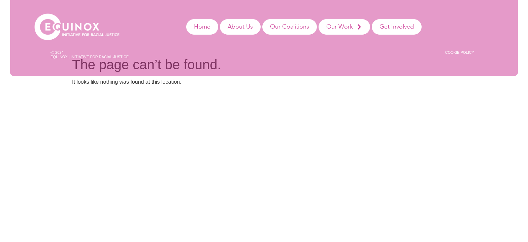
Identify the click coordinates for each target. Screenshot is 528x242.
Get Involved (397, 27)
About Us (240, 27)
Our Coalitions (289, 27)
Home (202, 27)
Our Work (344, 27)
